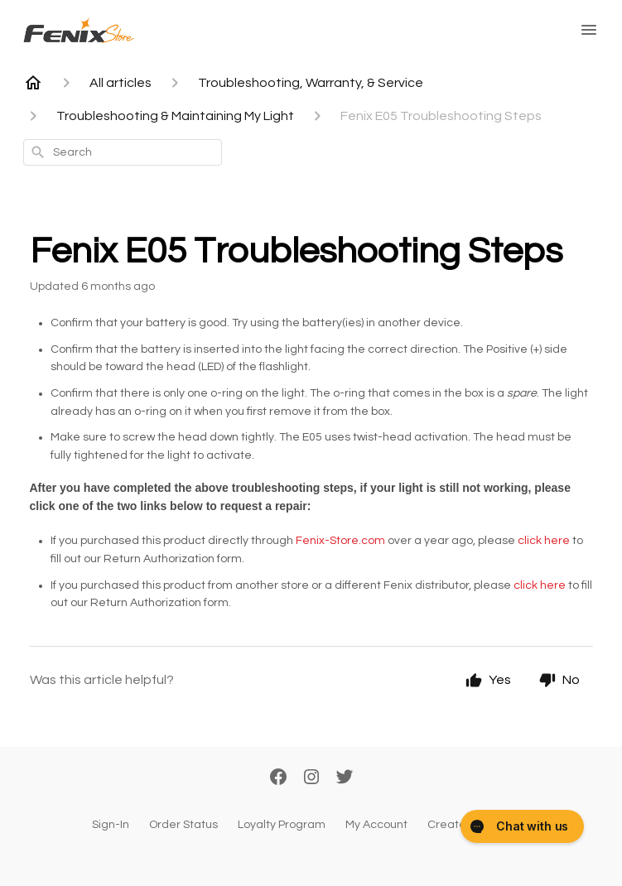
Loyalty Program (281, 825)
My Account (376, 825)
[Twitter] (344, 778)
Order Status (183, 825)
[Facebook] (278, 778)
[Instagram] (311, 778)
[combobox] (122, 152)
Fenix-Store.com (340, 541)
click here (544, 541)
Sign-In (110, 825)
